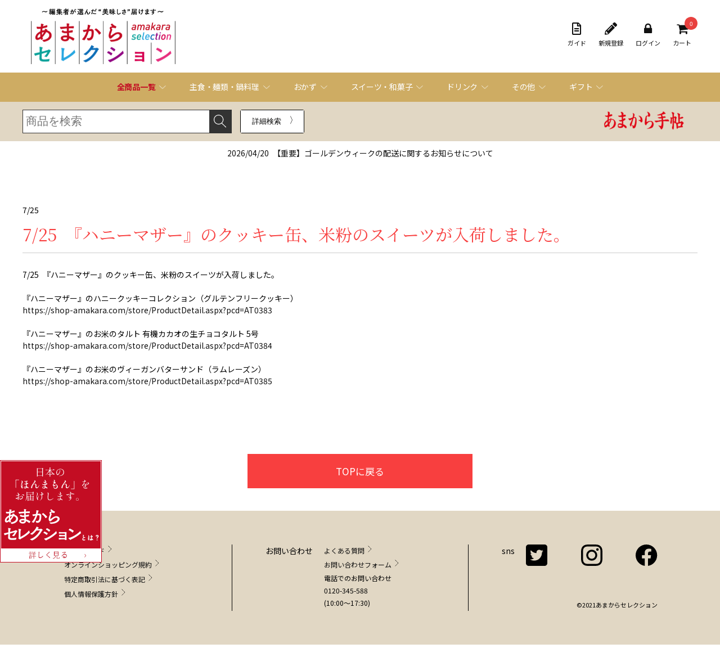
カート (682, 34)
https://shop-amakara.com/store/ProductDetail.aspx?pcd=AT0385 (147, 380)
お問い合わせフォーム (358, 564)
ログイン (648, 34)
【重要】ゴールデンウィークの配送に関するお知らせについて (360, 153)
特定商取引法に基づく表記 (104, 579)
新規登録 (610, 34)
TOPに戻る (360, 471)
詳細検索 (266, 121)
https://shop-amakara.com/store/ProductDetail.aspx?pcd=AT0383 (147, 310)
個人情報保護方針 (91, 593)
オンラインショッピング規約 (108, 565)
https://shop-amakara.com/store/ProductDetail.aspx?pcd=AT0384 (147, 345)
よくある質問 (344, 550)
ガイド (577, 34)
